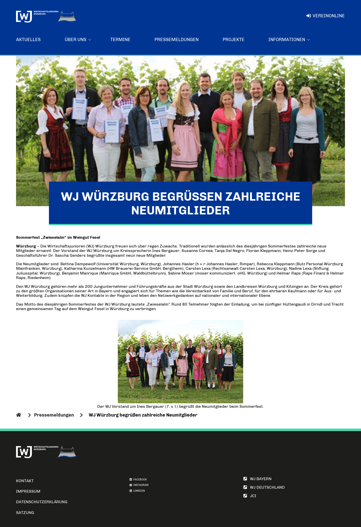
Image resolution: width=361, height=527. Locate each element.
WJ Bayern (257, 478)
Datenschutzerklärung (41, 501)
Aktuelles (28, 39)
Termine (120, 39)
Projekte (233, 39)
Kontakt (25, 480)
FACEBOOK (138, 479)
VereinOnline (325, 16)
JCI (249, 495)
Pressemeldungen (176, 39)
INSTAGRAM (139, 485)
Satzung (25, 512)
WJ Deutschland (264, 487)
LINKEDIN (137, 490)
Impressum (28, 491)
